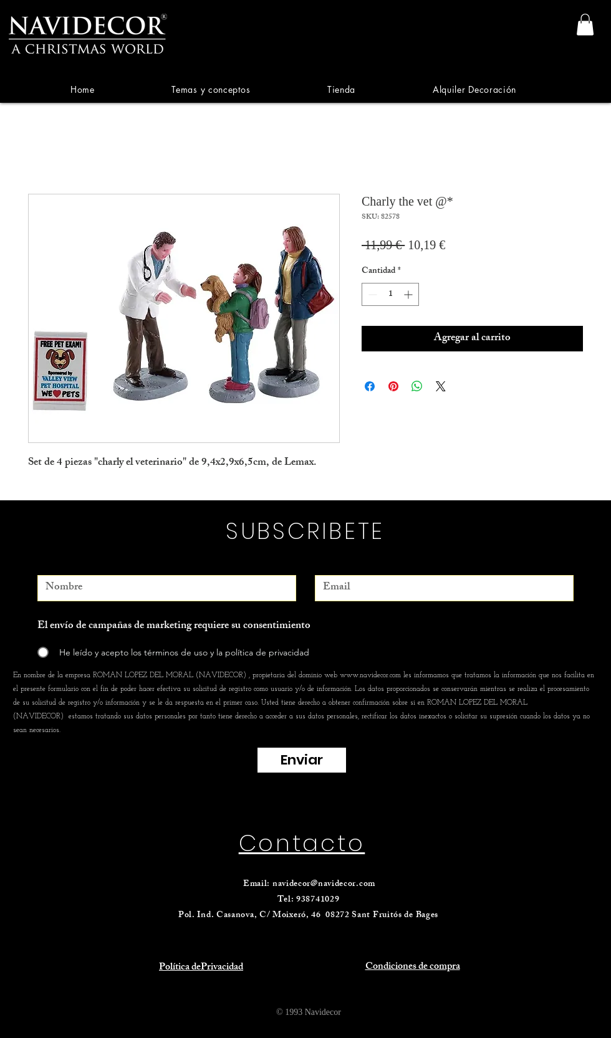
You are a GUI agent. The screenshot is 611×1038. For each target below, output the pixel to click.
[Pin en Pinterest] (393, 386)
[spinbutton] (390, 294)
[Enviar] (301, 760)
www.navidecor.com (370, 675)
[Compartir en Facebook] (369, 386)
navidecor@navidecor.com (323, 884)
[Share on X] (440, 386)
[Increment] (409, 294)
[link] (585, 25)
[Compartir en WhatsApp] (417, 386)
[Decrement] (371, 294)
